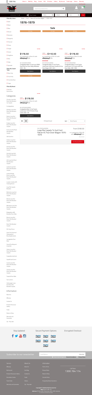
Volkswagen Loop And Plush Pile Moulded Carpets (11, 284)
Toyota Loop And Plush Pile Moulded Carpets (11, 271)
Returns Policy (10, 313)
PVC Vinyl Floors (11, 229)
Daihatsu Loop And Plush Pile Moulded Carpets (11, 111)
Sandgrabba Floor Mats (11, 240)
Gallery (55, 1)
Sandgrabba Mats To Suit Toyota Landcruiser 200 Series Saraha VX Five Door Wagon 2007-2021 (52, 66)
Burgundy (10, 38)
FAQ (44, 1)
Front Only (10, 76)
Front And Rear (12, 80)
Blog (35, 1)
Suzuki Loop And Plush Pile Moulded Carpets (11, 264)
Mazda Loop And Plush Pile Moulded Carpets (11, 200)
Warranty (81, 1)
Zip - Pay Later (10, 321)
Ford (27, 18)
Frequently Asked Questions (49, 381)
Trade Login (69, 1)
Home (22, 18)
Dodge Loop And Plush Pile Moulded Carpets (11, 124)
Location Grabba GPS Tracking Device (12, 183)
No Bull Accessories (10, 90)
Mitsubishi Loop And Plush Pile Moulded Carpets (12, 207)
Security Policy (46, 377)
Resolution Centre (11, 377)
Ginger (9, 48)
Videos (75, 1)
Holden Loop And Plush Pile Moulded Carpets (11, 141)
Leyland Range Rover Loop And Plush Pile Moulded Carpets (11, 176)
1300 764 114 (11, 2)
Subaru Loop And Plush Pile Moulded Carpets (11, 251)
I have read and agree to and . (68, 357)
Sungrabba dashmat (12, 256)
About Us (9, 294)
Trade (8, 310)
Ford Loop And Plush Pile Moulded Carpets (12, 131)
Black (9, 25)
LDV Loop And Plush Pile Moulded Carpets (12, 161)
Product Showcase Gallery (11, 305)
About (24, 1)
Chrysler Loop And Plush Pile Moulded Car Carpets (11, 101)
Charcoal (10, 42)
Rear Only (10, 73)
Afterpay (9, 298)
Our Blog (26, 370)
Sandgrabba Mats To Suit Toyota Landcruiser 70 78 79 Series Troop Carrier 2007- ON (29, 111)
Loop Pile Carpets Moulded (11, 188)
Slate (9, 62)
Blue (9, 28)
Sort (66, 121)
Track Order (9, 381)
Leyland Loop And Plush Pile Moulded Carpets (11, 168)
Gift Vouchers (10, 136)
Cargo (9, 83)
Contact (40, 1)
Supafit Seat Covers (11, 259)
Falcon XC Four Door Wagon (37, 18)
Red (9, 59)
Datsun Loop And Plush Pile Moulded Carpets (11, 118)
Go (83, 15)
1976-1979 (49, 18)
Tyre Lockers (10, 280)
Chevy (9, 45)
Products (15, 15)
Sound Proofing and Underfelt (12, 245)
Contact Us (9, 301)
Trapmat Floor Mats (11, 276)
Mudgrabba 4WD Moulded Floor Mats (12, 213)
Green (9, 52)
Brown (9, 32)
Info (29, 58)
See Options (30, 71)
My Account (62, 1)
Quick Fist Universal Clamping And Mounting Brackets (11, 234)
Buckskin (10, 35)
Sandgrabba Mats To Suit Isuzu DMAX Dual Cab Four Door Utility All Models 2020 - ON (30, 66)
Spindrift (10, 65)
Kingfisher (10, 55)
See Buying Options (78, 142)
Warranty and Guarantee (10, 317)
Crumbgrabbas (10, 106)
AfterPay (30, 1)
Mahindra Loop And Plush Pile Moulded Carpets (11, 193)
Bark (9, 21)
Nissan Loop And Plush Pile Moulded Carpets (11, 219)
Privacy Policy (81, 357)
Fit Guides (49, 1)
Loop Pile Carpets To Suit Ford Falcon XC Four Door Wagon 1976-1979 (51, 132)
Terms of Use (45, 367)
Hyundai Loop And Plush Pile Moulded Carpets (11, 155)
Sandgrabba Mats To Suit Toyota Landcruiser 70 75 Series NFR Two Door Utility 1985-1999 (74, 66)
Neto (52, 392)
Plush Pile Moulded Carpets (11, 225)
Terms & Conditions (71, 357)
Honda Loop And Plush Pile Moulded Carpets (11, 148)
